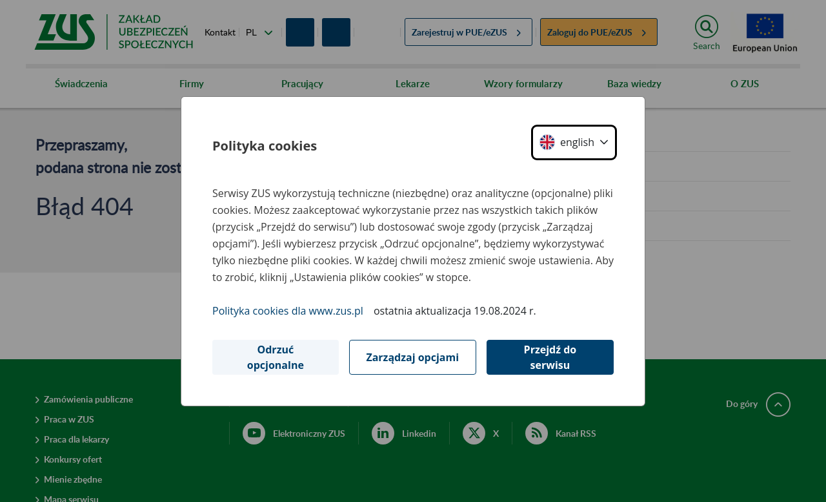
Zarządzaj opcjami (412, 357)
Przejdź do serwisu (550, 357)
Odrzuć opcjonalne (275, 357)
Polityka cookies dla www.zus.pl (287, 311)
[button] (574, 142)
